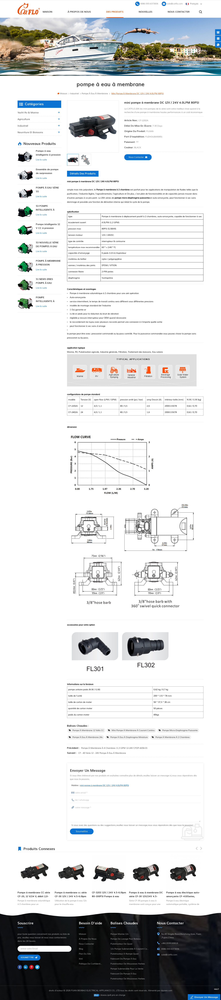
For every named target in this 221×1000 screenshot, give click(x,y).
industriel (23, 125)
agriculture (24, 119)
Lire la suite (41, 159)
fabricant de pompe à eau (123, 959)
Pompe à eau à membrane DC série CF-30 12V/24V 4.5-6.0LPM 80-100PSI (146, 894)
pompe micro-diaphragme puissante (180, 730)
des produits (114, 11)
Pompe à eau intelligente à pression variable (48, 153)
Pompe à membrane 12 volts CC (88, 730)
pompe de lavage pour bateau (125, 939)
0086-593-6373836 (149, 3)
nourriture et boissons (30, 132)
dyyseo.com (166, 990)
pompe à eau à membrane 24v (87, 737)
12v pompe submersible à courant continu (130, 949)
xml (81, 959)
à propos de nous (79, 11)
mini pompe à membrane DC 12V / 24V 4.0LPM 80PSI (104, 785)
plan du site (85, 954)
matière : (100, 785)
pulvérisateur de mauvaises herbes (127, 964)
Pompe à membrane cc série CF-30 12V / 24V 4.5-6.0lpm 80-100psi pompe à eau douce (71, 894)
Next (201, 848)
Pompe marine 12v (119, 934)
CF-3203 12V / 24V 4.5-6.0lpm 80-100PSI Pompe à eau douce (109, 894)
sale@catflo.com (175, 3)
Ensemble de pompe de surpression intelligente (47, 171)
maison (47, 11)
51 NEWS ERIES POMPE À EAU (44, 281)
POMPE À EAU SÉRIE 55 (47, 189)
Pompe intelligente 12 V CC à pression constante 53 (48, 226)
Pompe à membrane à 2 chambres (172, 737)
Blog (81, 949)
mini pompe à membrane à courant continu (133, 730)
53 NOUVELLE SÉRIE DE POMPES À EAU (47, 244)
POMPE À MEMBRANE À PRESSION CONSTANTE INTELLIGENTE (48, 263)
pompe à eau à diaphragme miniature (129, 737)
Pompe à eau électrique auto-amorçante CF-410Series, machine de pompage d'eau (183, 894)
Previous (197, 848)
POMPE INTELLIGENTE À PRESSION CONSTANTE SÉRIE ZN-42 (46, 299)
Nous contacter (179, 11)
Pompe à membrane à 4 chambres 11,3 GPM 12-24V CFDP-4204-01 (114, 748)
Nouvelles (145, 11)
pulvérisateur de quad (121, 944)
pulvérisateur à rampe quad (124, 954)
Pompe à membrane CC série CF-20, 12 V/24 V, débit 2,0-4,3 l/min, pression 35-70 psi (34, 894)
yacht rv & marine (28, 112)
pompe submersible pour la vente (126, 969)
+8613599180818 (169, 943)
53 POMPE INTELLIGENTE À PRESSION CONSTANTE (45, 208)
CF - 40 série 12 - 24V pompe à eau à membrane (102, 753)
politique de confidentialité (91, 964)
